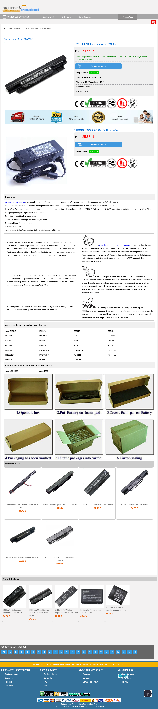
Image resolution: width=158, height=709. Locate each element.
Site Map (125, 682)
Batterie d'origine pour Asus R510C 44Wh (60, 505)
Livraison (86, 678)
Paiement (86, 674)
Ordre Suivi (66, 17)
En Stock (94, 73)
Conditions (9, 678)
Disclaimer (9, 686)
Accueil (9, 28)
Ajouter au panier (98, 66)
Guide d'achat (48, 17)
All (4, 652)
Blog (45, 686)
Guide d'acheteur (51, 674)
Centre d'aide (127, 17)
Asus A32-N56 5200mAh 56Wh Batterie (97, 505)
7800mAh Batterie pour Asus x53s (134, 505)
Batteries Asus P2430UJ (15, 202)
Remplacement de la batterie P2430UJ (115, 245)
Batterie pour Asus (21, 28)
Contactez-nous (85, 17)
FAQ (45, 682)
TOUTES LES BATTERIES (18, 17)
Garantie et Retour (90, 682)
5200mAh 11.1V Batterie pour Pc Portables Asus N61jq (39, 612)
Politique (8, 682)
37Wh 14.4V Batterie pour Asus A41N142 (22, 557)
